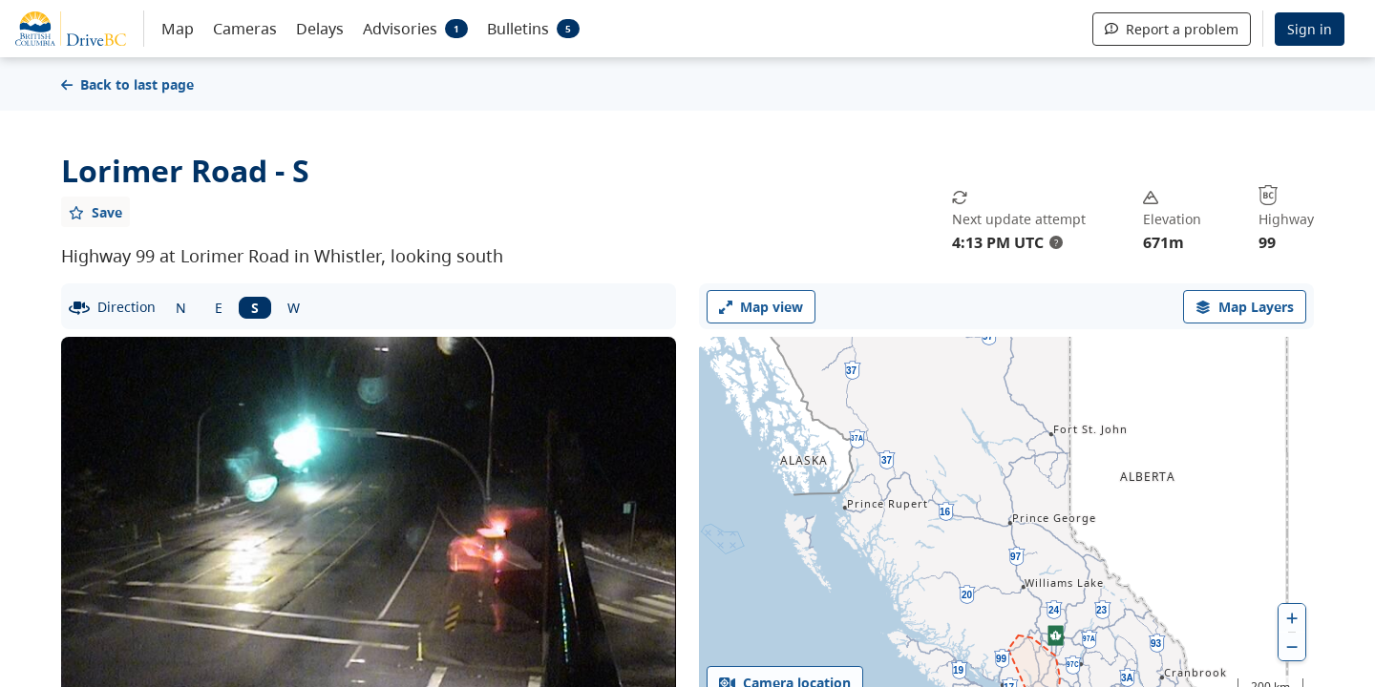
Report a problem (1171, 29)
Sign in (1309, 29)
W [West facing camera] (293, 308)
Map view (761, 307)
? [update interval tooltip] (1056, 242)
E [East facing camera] (218, 308)
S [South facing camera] (255, 308)
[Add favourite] (95, 212)
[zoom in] (1292, 618)
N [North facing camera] (181, 308)
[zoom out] (1292, 646)
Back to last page (127, 84)
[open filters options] (1244, 306)
